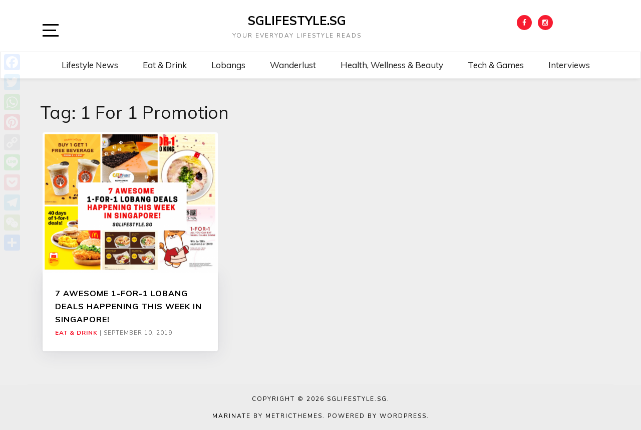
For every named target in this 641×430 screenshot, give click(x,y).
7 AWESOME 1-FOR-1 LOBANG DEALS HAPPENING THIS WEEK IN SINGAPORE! (128, 306)
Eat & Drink (165, 65)
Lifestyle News (90, 65)
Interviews (569, 65)
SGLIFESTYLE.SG (297, 20)
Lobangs (228, 65)
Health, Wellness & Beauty (392, 65)
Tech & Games (496, 65)
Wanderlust (293, 65)
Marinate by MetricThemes (267, 416)
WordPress (403, 416)
